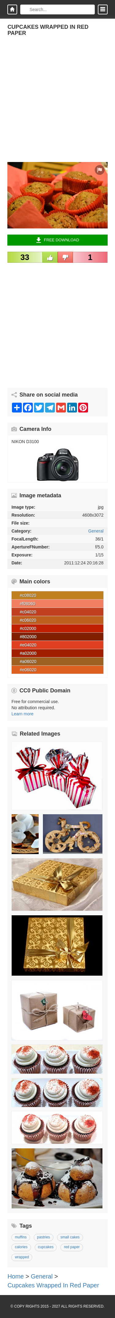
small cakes (70, 1237)
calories (21, 1247)
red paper (71, 1247)
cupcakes (46, 1247)
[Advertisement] (57, 104)
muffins (20, 1237)
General (96, 531)
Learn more (22, 713)
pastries (43, 1237)
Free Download (57, 240)
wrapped (22, 1257)
